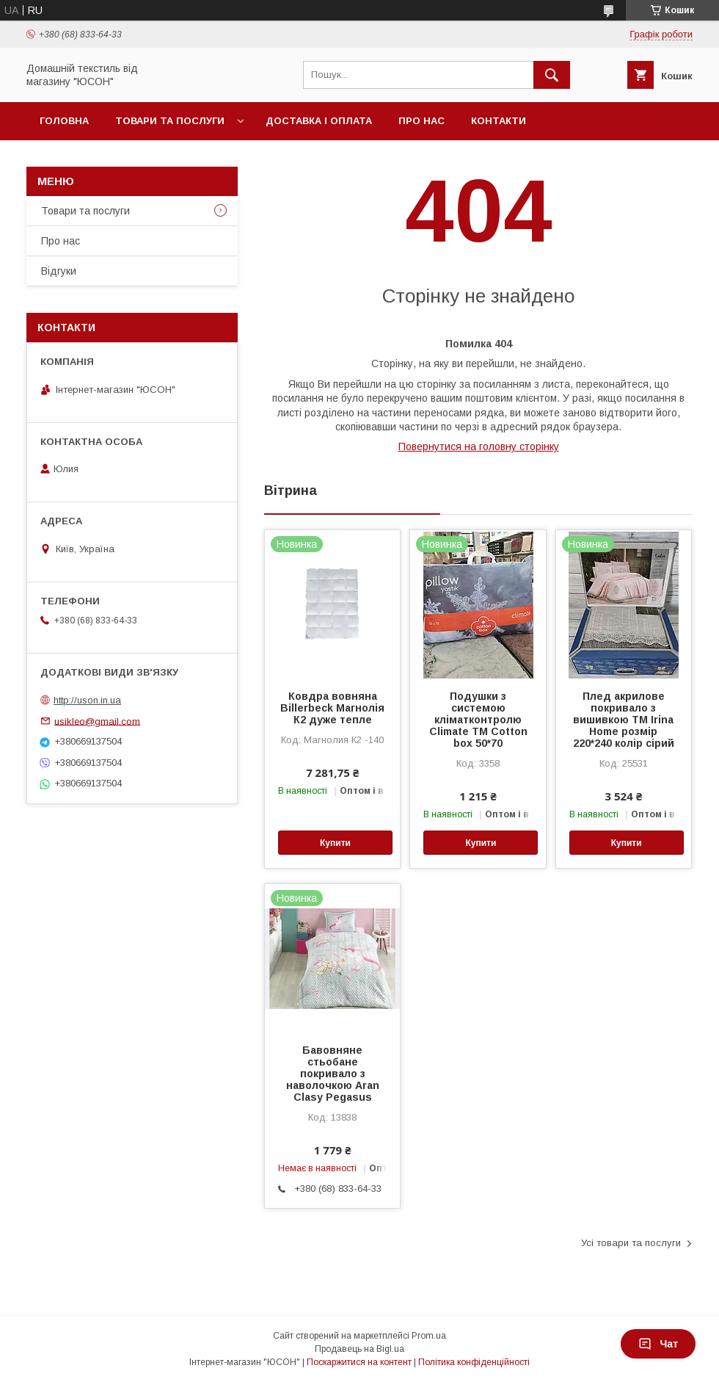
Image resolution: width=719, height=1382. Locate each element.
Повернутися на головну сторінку (478, 446)
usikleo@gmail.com (97, 720)
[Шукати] (551, 75)
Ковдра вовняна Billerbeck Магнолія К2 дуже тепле (332, 708)
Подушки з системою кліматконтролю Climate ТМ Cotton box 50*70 (478, 719)
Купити (335, 843)
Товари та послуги (170, 120)
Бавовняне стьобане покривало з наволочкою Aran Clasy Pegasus (332, 1073)
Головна (64, 120)
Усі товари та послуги (631, 1242)
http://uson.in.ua (87, 700)
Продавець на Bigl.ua (359, 1349)
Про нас (421, 120)
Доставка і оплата (319, 120)
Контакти (498, 120)
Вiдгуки (58, 271)
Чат (658, 1343)
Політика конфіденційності (474, 1362)
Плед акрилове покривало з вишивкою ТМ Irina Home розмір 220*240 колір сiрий (623, 719)
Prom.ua (429, 1336)
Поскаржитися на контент (359, 1362)
